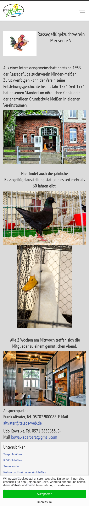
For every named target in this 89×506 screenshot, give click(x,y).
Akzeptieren (44, 494)
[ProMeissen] (13, 10)
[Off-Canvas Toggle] (82, 10)
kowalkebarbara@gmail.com (34, 437)
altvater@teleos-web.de (22, 423)
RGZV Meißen (12, 460)
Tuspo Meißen (12, 454)
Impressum (44, 502)
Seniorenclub (11, 466)
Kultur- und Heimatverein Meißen (24, 472)
